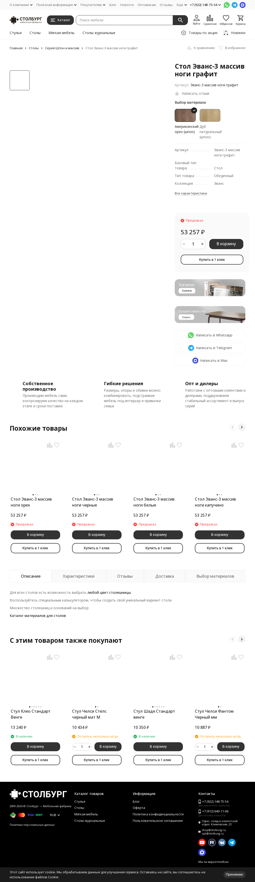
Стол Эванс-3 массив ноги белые (153, 502)
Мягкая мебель (61, 32)
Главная (16, 48)
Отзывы (166, 4)
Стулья (16, 32)
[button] (232, 427)
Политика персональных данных (32, 825)
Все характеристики (191, 193)
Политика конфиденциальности (158, 814)
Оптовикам (147, 4)
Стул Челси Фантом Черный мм (214, 714)
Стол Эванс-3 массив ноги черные (92, 502)
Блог (112, 4)
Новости (127, 4)
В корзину (226, 243)
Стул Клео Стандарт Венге (30, 714)
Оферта (139, 807)
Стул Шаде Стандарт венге (154, 714)
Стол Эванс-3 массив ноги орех (31, 502)
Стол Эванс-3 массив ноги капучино (215, 502)
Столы (35, 32)
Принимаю (234, 874)
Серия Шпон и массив (62, 48)
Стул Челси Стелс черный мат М (89, 714)
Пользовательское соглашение (158, 820)
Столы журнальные (99, 32)
